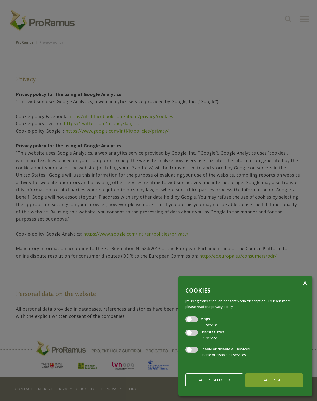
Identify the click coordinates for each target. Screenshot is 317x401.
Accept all (274, 380)
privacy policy (222, 306)
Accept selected (214, 380)
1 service (208, 324)
